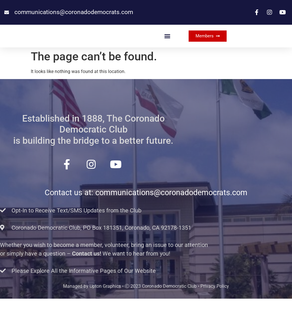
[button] (167, 51)
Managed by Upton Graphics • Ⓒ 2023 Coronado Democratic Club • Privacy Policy (146, 317)
